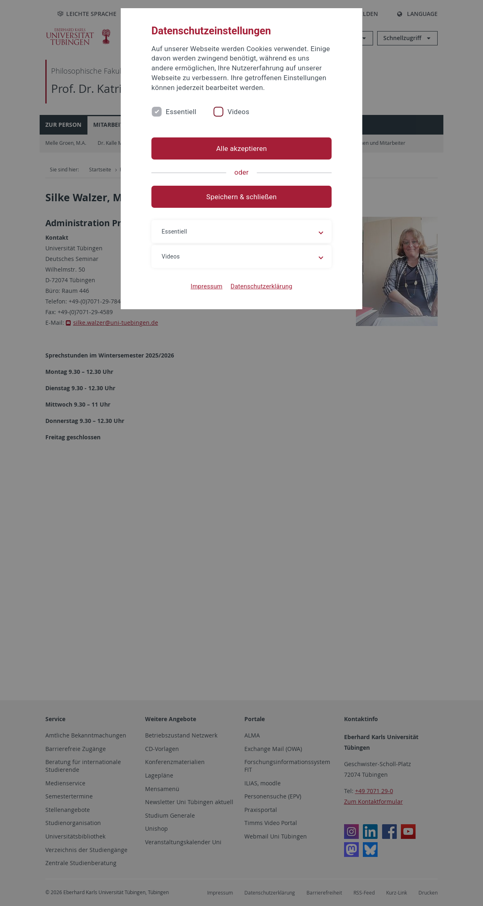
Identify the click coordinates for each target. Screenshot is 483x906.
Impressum (207, 286)
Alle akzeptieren (241, 148)
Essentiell (181, 112)
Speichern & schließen (241, 197)
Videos (239, 112)
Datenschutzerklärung (261, 286)
